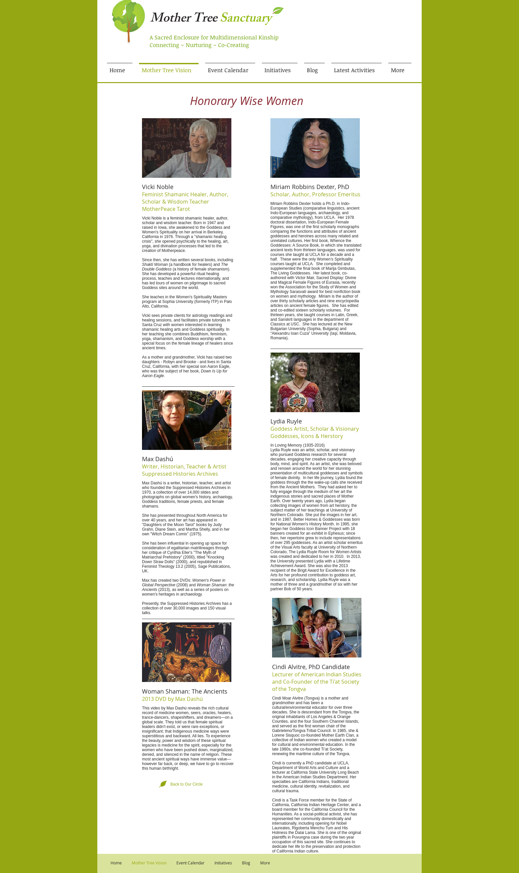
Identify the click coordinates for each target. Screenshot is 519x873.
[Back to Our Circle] (186, 785)
